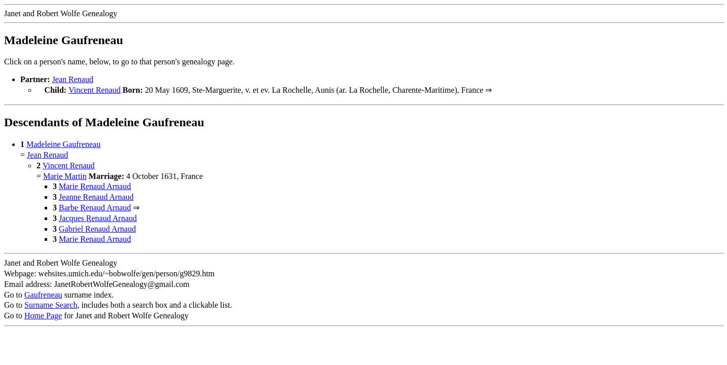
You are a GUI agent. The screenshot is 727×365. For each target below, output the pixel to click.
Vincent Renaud (94, 90)
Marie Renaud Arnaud (95, 185)
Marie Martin (65, 175)
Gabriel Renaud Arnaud (97, 228)
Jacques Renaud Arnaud (98, 217)
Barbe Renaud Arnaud (95, 206)
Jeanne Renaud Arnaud (96, 196)
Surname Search (50, 304)
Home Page (43, 314)
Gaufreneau (43, 293)
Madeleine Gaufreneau (63, 143)
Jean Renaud (72, 79)
